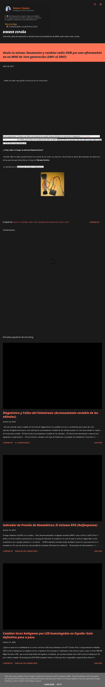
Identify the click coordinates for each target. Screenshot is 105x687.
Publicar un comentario (26, 551)
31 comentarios (22, 443)
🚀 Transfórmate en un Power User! (22, 26)
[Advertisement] (52, 311)
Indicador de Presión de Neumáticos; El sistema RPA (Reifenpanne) (50, 525)
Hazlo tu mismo (20, 222)
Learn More (49, 684)
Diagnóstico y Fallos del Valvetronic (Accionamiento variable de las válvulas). (50, 415)
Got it (59, 684)
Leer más (98, 443)
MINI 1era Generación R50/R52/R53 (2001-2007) (49, 222)
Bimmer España (14, 32)
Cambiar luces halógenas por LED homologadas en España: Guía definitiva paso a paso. (48, 635)
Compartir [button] (94, 222)
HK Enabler (85, 136)
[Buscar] (95, 4)
